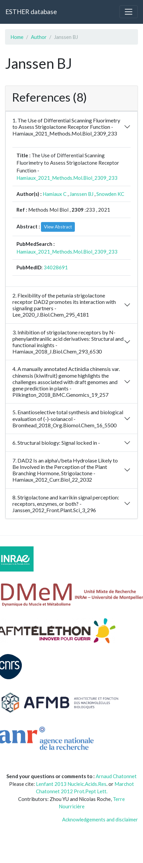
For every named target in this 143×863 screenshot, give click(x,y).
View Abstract (58, 226)
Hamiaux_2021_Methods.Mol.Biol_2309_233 (66, 178)
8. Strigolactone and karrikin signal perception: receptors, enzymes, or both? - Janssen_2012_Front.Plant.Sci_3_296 (65, 503)
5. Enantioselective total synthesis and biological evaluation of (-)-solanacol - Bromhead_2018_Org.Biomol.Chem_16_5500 (67, 418)
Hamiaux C (54, 194)
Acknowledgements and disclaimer (100, 819)
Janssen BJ (81, 194)
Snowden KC (110, 194)
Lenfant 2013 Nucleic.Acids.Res (71, 784)
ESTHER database (31, 11)
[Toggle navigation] (129, 11)
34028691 (56, 267)
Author (39, 37)
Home (16, 37)
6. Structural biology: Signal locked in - (56, 442)
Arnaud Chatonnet (116, 776)
